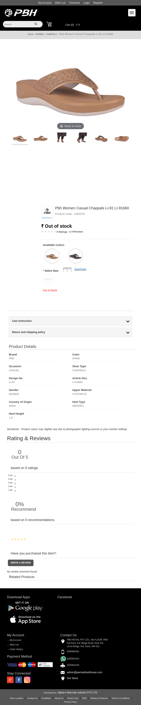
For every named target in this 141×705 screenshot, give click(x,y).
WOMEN (40, 34)
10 (47, 279)
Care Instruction (22, 321)
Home (30, 34)
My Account (44, 2)
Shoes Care (72, 698)
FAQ (84, 698)
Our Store (72, 678)
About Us (59, 698)
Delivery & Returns (99, 698)
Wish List (60, 2)
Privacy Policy (70, 702)
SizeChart (80, 269)
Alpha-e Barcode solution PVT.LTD (77, 692)
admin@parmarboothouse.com (84, 672)
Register (98, 2)
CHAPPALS (51, 34)
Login (86, 2)
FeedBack (46, 698)
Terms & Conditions (121, 698)
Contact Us (32, 698)
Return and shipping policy (28, 332)
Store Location (16, 698)
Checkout (74, 2)
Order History (16, 649)
